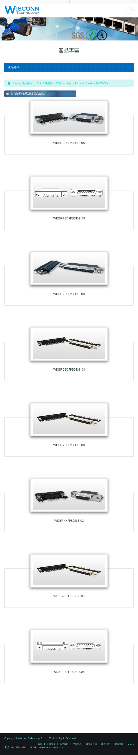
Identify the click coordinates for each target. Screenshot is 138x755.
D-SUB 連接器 (44, 83)
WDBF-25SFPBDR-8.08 (69, 596)
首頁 (14, 83)
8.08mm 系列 (64, 83)
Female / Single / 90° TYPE (90, 83)
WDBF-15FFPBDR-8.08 (69, 672)
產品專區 (27, 83)
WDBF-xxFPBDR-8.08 (69, 520)
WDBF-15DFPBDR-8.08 (69, 218)
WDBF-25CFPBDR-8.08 (69, 294)
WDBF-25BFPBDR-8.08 (69, 445)
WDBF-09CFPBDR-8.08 (69, 143)
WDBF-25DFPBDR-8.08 (69, 369)
